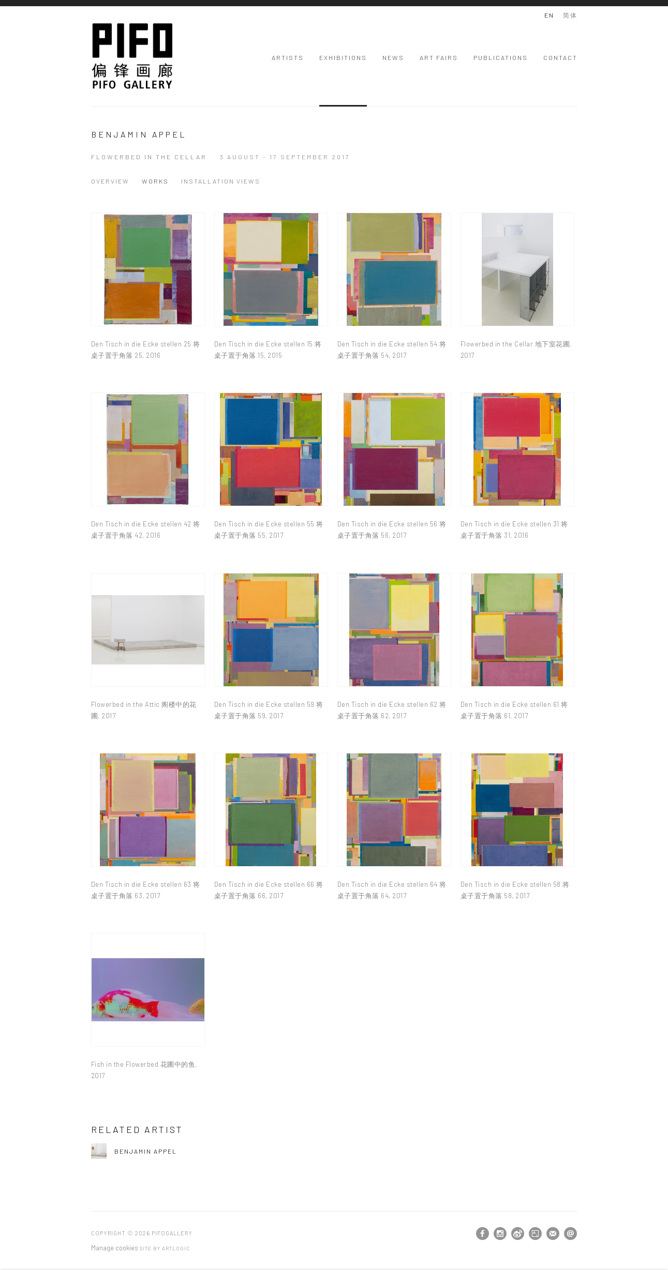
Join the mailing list (552, 1233)
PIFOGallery (132, 56)
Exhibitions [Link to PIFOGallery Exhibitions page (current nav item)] (343, 57)
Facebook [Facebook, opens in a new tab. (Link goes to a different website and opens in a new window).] (482, 1234)
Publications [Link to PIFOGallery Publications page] (500, 57)
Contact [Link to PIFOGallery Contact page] (560, 57)
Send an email (570, 1233)
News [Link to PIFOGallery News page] (393, 57)
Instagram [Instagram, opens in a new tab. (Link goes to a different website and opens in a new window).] (500, 1234)
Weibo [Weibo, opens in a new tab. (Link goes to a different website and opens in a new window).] (517, 1234)
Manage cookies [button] (114, 1248)
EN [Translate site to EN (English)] (549, 15)
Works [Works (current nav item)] (155, 181)
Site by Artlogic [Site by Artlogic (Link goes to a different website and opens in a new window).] (165, 1248)
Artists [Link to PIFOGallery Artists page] (288, 57)
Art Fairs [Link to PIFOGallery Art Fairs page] (439, 57)
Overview (110, 181)
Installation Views (220, 181)
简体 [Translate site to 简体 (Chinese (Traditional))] (570, 15)
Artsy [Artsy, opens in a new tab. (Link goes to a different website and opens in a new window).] (535, 1234)
